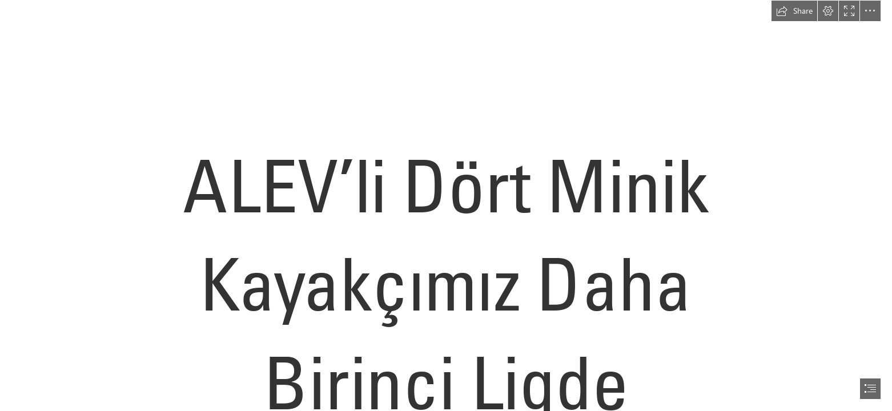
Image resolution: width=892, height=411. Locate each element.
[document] (446, 205)
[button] (794, 11)
